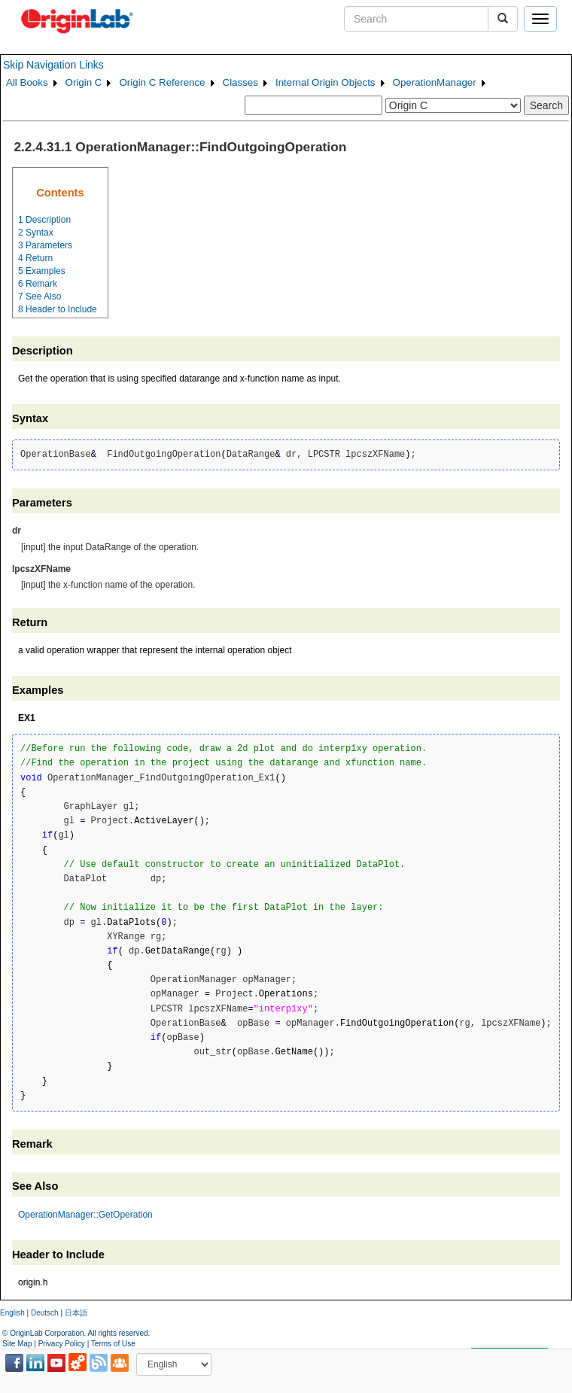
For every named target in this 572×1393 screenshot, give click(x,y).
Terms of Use (113, 1344)
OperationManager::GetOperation (85, 1214)
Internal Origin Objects (325, 82)
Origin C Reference (162, 82)
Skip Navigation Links (53, 65)
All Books (27, 82)
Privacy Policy (61, 1344)
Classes (240, 82)
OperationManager (434, 82)
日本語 (76, 1313)
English (12, 1313)
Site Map (17, 1344)
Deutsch (45, 1313)
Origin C (83, 82)
